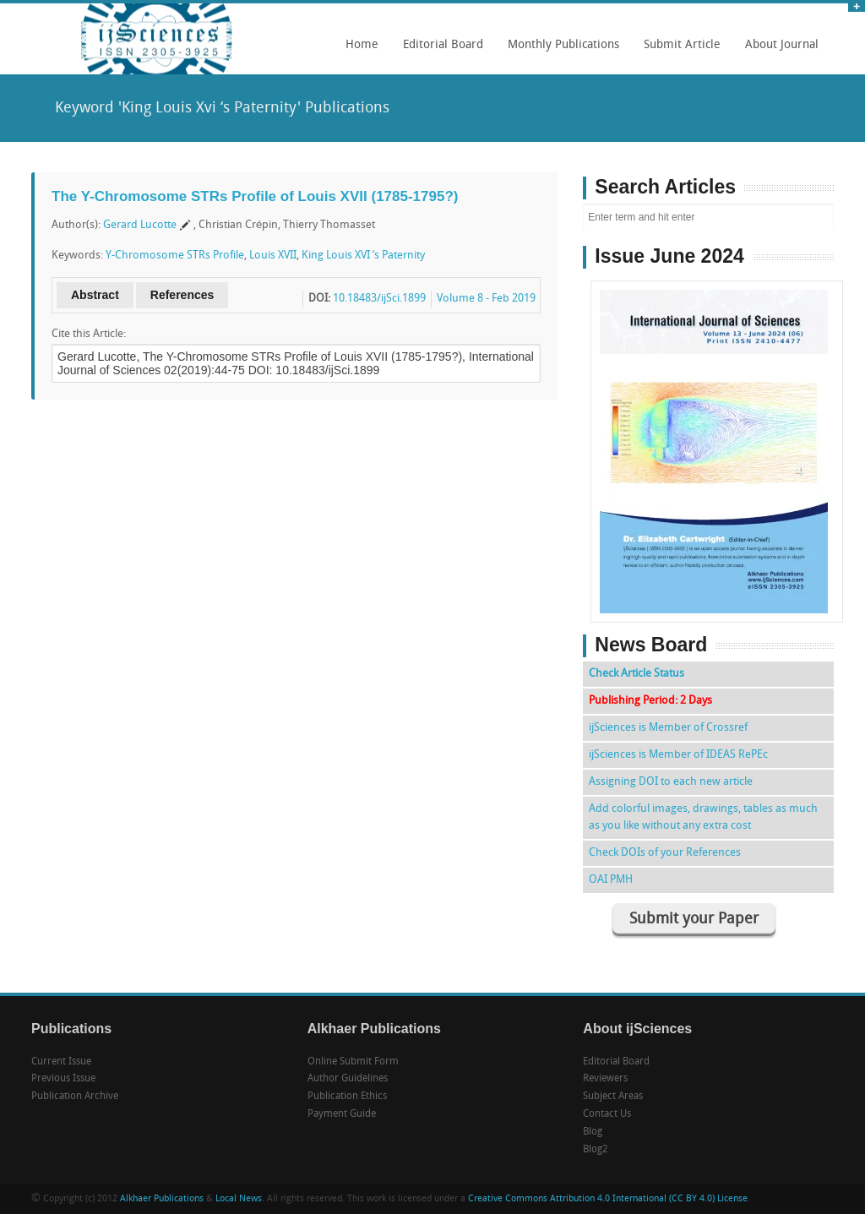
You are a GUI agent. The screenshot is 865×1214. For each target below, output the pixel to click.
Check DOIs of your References (665, 852)
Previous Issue (63, 1079)
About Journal (777, 51)
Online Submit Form (353, 1062)
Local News (238, 1199)
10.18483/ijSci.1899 (379, 298)
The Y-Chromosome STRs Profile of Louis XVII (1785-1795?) (255, 196)
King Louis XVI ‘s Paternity (363, 255)
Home (361, 45)
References (182, 295)
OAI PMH (611, 879)
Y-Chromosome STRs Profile (175, 255)
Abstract (95, 295)
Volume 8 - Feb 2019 (486, 298)
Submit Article (677, 51)
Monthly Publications (559, 51)
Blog (592, 1132)
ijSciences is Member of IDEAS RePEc (678, 754)
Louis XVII (272, 255)
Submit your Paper (694, 920)
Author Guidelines (347, 1079)
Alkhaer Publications (162, 1199)
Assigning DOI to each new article (671, 781)
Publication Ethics (347, 1097)
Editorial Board (439, 51)
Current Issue (61, 1062)
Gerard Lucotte (140, 225)
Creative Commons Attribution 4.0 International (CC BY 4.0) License (608, 1199)
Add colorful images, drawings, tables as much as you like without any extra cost (703, 817)
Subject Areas (613, 1097)
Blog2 (595, 1150)
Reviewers (605, 1079)
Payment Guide (341, 1114)
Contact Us (607, 1114)
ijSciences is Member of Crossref (668, 727)
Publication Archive (74, 1097)
